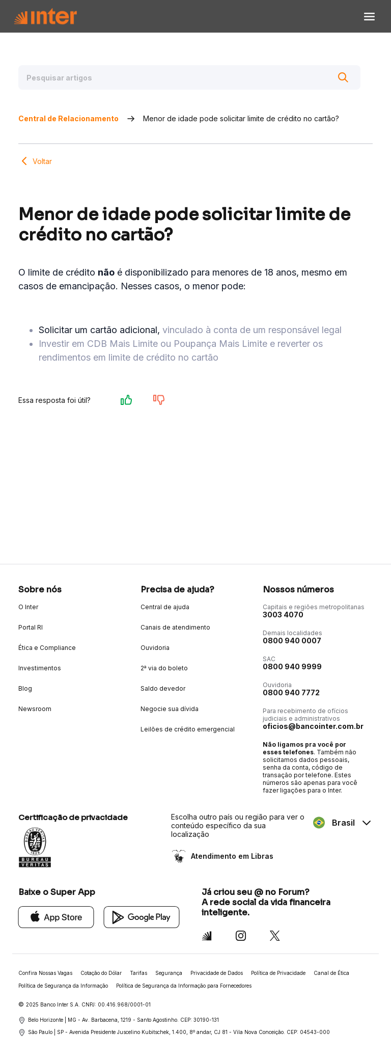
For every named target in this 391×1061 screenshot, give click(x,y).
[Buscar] (343, 77)
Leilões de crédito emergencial (188, 729)
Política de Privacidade (278, 973)
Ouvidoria (155, 647)
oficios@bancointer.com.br (313, 726)
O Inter (28, 607)
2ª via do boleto (164, 668)
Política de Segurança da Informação (63, 986)
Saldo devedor (163, 688)
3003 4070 (283, 614)
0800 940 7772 (291, 692)
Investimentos (39, 668)
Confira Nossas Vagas (45, 973)
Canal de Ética (331, 973)
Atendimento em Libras (231, 856)
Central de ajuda (165, 607)
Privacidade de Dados (216, 973)
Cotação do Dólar (101, 973)
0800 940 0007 (292, 640)
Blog (25, 688)
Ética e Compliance (47, 647)
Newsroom (34, 709)
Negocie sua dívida (170, 709)
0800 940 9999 (292, 666)
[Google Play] (142, 916)
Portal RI (30, 627)
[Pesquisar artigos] (189, 77)
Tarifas (138, 973)
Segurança (168, 973)
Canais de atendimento (175, 627)
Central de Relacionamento (68, 118)
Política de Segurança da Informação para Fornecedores (184, 986)
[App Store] (56, 916)
